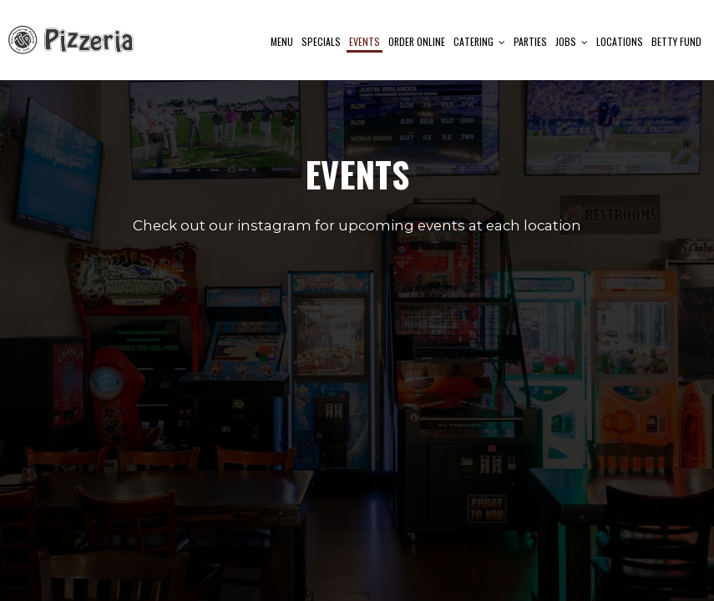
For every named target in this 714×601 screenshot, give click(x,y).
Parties (530, 41)
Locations (619, 41)
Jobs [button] (571, 41)
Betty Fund (676, 41)
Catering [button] (479, 41)
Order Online (416, 41)
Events (364, 41)
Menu (282, 41)
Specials (321, 41)
